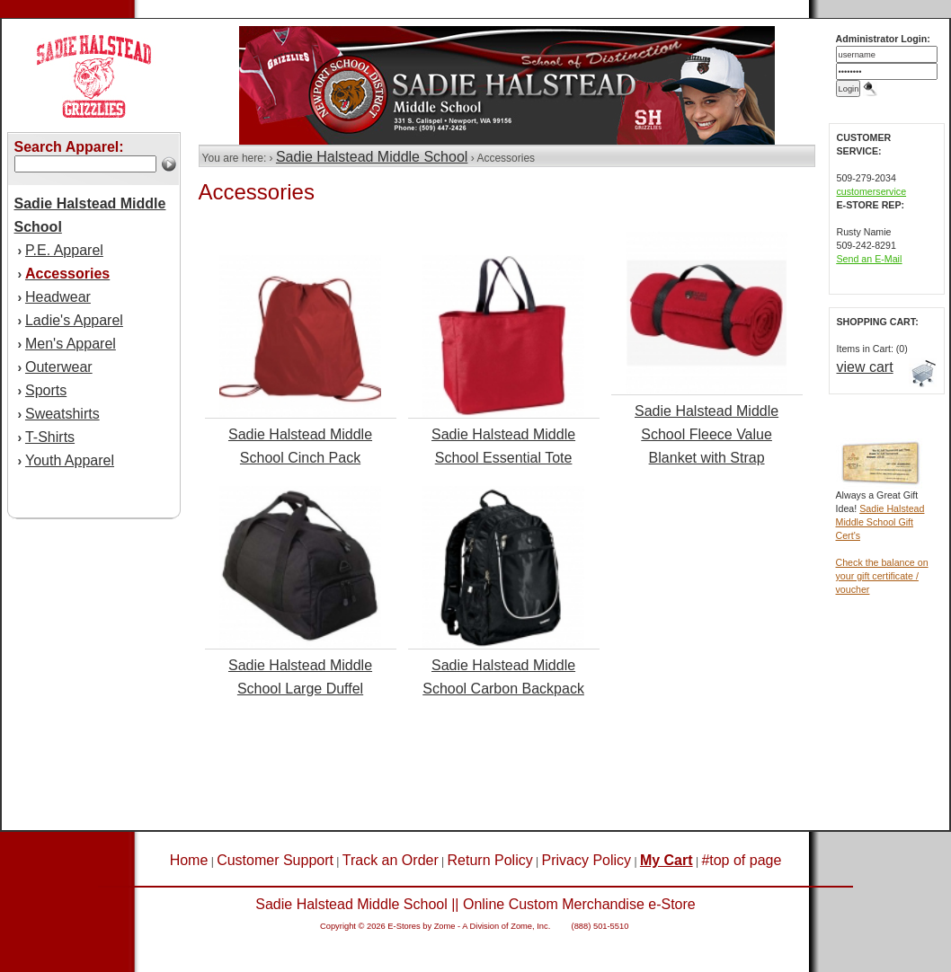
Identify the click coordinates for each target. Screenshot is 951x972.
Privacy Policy (587, 860)
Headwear (58, 297)
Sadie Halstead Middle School (371, 156)
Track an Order (390, 860)
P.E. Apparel (64, 250)
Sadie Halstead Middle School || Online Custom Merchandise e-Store (475, 904)
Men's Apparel (70, 343)
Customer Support (275, 860)
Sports (46, 390)
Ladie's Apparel (74, 320)
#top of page (741, 860)
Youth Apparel (69, 460)
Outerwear (59, 367)
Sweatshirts (62, 413)
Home (189, 860)
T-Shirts (50, 437)
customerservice (872, 191)
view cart (865, 367)
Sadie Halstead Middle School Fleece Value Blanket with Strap (706, 434)
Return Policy (490, 860)
